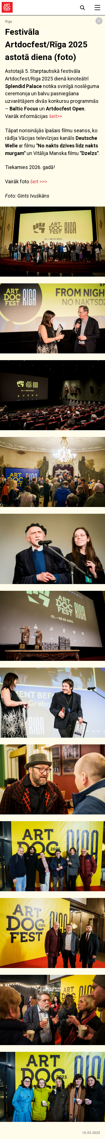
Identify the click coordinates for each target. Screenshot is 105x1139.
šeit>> (55, 116)
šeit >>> (38, 181)
